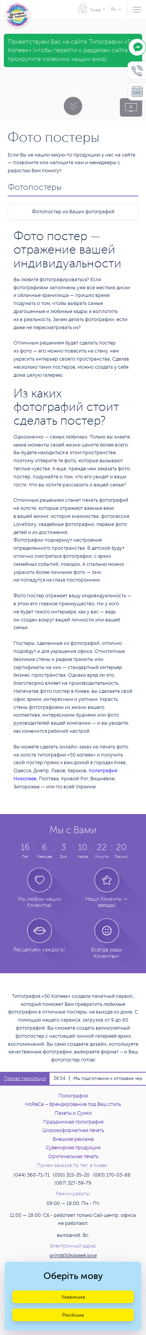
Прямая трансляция (25, 1078)
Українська (73, 1297)
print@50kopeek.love (73, 1255)
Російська (73, 1315)
